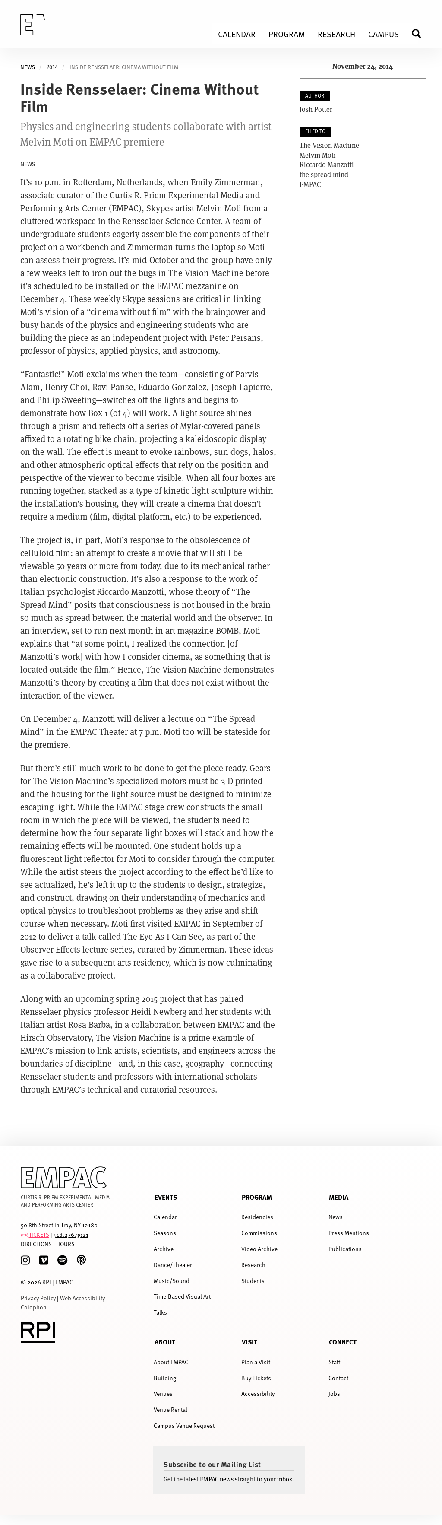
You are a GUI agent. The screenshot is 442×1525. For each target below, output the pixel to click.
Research (253, 1265)
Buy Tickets (256, 1378)
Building (165, 1378)
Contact (338, 1378)
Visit (249, 1342)
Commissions (259, 1233)
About (165, 1342)
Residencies (257, 1217)
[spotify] (62, 1260)
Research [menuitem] (336, 33)
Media (338, 1197)
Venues (163, 1393)
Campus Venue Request (184, 1425)
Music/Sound (171, 1281)
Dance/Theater (173, 1265)
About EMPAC (171, 1362)
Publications (345, 1249)
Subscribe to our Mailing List (212, 1464)
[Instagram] (25, 1260)
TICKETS (39, 1234)
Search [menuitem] (420, 33)
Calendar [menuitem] (237, 33)
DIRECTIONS (36, 1244)
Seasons (165, 1233)
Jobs (334, 1393)
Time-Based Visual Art (182, 1296)
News (27, 67)
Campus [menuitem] (383, 33)
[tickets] (24, 1234)
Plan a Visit (255, 1362)
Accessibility (258, 1393)
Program (257, 1197)
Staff (334, 1362)
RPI (46, 1282)
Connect (343, 1342)
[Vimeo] (43, 1260)
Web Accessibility (82, 1298)
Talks (160, 1312)
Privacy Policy (38, 1298)
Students (253, 1281)
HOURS (65, 1244)
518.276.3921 (71, 1234)
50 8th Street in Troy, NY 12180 (59, 1225)
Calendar (165, 1217)
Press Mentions (348, 1233)
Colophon (34, 1307)
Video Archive (259, 1249)
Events (166, 1197)
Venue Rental (170, 1409)
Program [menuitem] (286, 33)
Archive (164, 1249)
